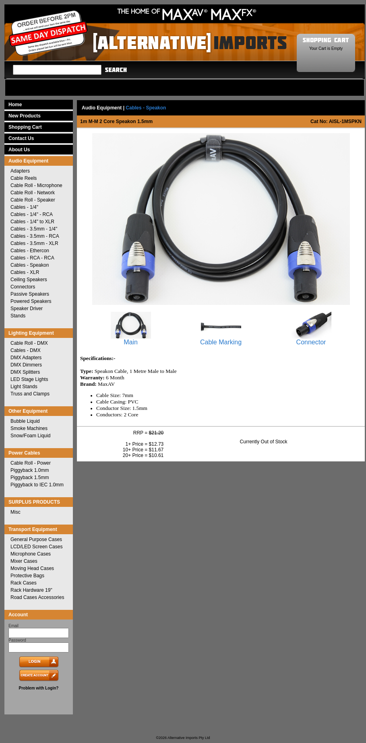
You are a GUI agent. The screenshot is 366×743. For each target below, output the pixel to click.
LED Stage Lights (29, 379)
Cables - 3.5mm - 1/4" (33, 229)
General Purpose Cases (36, 539)
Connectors (22, 287)
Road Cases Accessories (37, 597)
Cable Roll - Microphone (36, 185)
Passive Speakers (29, 294)
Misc (15, 512)
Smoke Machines (29, 428)
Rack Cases (23, 583)
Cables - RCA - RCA (32, 258)
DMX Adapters (25, 357)
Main (131, 339)
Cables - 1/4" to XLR (32, 221)
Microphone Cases (30, 554)
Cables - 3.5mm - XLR (34, 243)
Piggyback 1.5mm (29, 477)
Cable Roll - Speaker (32, 200)
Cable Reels (23, 178)
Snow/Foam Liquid (30, 435)
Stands (17, 316)
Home (15, 104)
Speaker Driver (26, 308)
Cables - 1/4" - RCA (31, 214)
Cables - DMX (25, 350)
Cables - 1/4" (24, 207)
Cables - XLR (24, 272)
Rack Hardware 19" (31, 590)
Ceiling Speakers (28, 279)
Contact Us (21, 138)
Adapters (20, 171)
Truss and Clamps (30, 394)
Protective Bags (27, 575)
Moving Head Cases (32, 568)
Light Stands (23, 386)
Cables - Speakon (29, 265)
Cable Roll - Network (32, 193)
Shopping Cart (25, 127)
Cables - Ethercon (29, 250)
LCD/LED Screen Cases (36, 547)
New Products (24, 116)
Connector (311, 339)
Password (17, 640)
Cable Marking (221, 339)
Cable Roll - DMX (29, 343)
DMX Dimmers (26, 365)
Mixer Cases (23, 561)
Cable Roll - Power (30, 463)
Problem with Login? (39, 688)
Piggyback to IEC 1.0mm (37, 485)
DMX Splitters (25, 372)
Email (13, 626)
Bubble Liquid (25, 421)
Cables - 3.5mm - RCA (34, 236)
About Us (19, 149)
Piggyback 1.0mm (29, 470)
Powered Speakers (30, 301)
